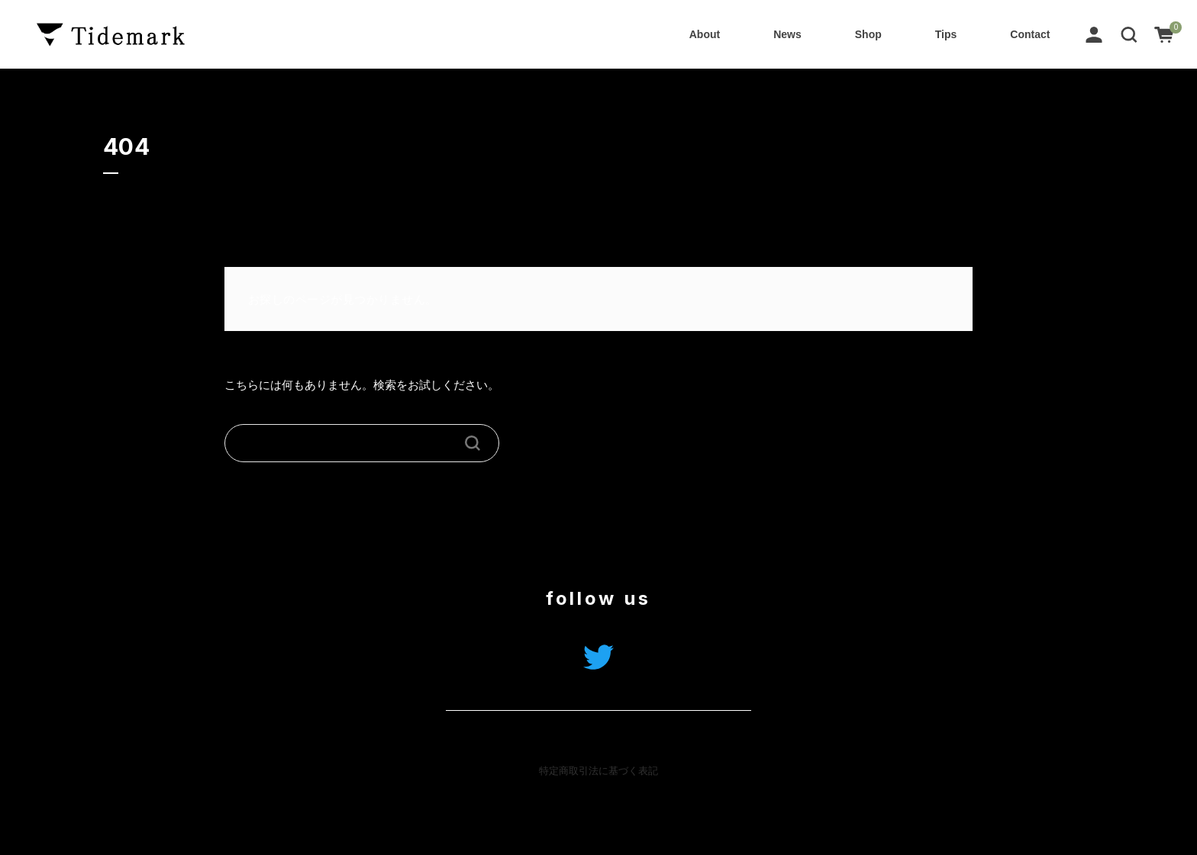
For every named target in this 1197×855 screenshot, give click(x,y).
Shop (868, 34)
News (787, 34)
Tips (946, 34)
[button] (1129, 33)
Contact (1030, 34)
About (704, 34)
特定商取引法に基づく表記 (598, 771)
